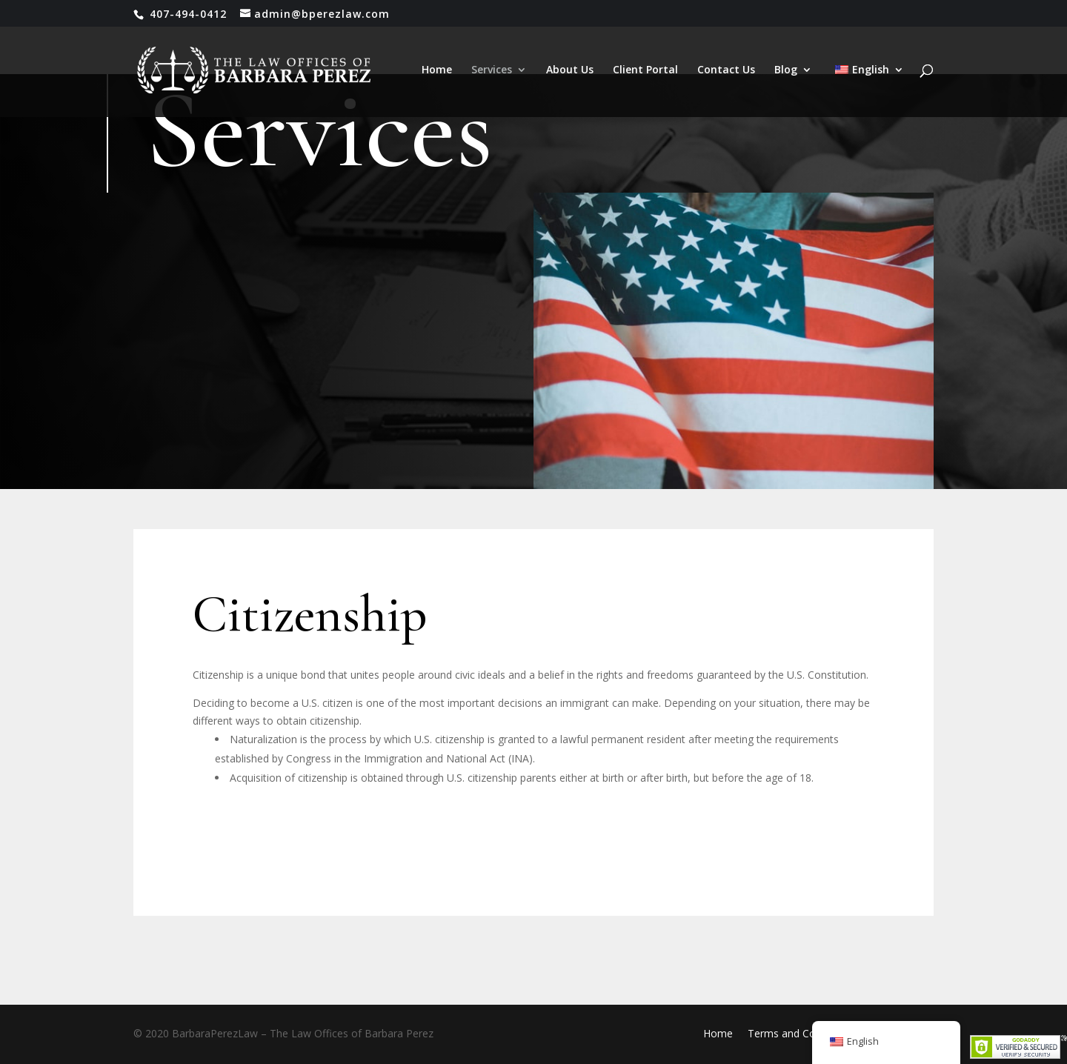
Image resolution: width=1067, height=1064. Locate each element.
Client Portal (645, 70)
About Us (570, 70)
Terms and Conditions (801, 1033)
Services (491, 70)
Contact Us (726, 70)
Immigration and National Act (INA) (448, 758)
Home (437, 70)
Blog (785, 70)
